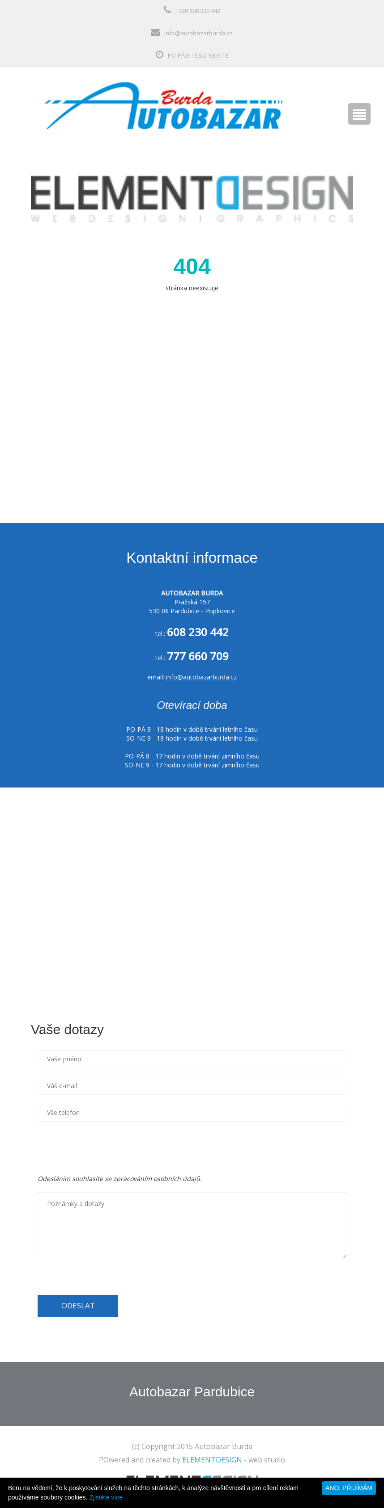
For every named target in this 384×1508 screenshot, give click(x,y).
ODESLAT (78, 1305)
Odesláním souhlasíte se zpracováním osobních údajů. (120, 1178)
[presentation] (106, 1148)
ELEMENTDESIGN (212, 1460)
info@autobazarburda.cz (198, 33)
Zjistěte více (106, 1497)
